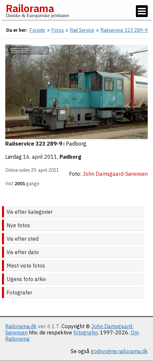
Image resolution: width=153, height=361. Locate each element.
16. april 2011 (40, 156)
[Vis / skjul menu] (142, 11)
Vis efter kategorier (30, 212)
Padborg (70, 156)
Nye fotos (18, 225)
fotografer (85, 332)
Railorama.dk (21, 326)
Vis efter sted (22, 238)
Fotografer (19, 292)
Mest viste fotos (26, 265)
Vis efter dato (23, 252)
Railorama (30, 8)
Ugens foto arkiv (26, 279)
